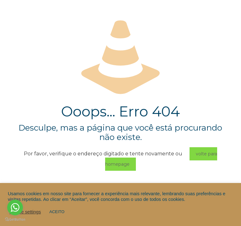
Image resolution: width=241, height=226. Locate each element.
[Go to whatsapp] (15, 207)
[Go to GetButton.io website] (15, 220)
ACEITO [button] (56, 211)
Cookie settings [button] (25, 211)
